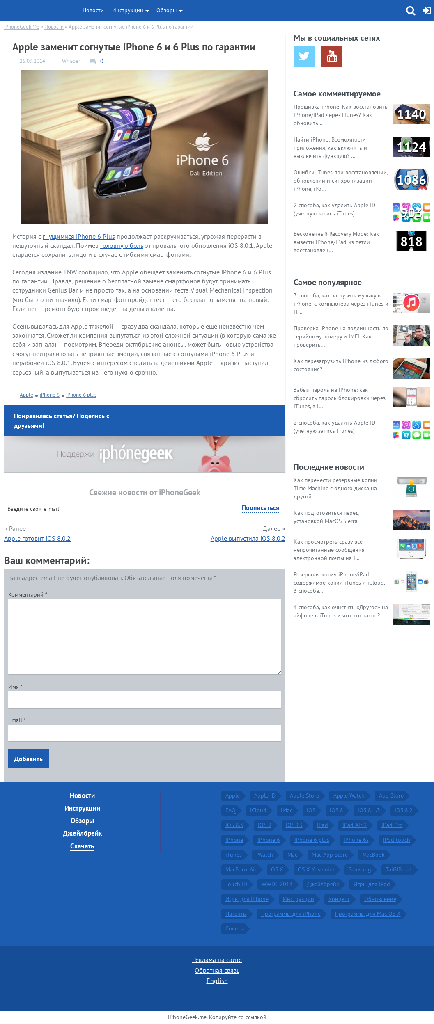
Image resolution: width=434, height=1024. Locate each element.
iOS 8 (336, 810)
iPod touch (396, 839)
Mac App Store (330, 854)
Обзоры (166, 10)
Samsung (360, 869)
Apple (26, 394)
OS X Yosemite (316, 869)
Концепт (339, 899)
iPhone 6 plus (81, 394)
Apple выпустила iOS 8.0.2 (248, 538)
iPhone (234, 839)
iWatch (264, 854)
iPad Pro (392, 825)
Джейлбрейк (82, 833)
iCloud (258, 810)
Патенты (236, 913)
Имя (15, 686)
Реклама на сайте (217, 959)
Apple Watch (349, 795)
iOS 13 (294, 825)
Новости (93, 10)
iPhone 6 (50, 394)
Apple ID (265, 795)
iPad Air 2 (354, 825)
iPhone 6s (356, 839)
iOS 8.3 (234, 825)
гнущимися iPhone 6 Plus (79, 236)
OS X (277, 869)
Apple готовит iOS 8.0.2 (37, 538)
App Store (391, 795)
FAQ (230, 810)
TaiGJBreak (399, 869)
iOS (311, 810)
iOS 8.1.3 (369, 810)
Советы (234, 928)
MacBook (373, 854)
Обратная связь (217, 970)
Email (17, 720)
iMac (286, 810)
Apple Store (304, 795)
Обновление (380, 899)
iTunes (233, 854)
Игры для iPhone (247, 899)
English (217, 980)
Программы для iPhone (291, 913)
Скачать (82, 845)
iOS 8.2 (404, 810)
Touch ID (236, 884)
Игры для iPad (372, 884)
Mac (292, 854)
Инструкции (127, 10)
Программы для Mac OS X (368, 913)
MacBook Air (241, 869)
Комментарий (27, 594)
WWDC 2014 (277, 884)
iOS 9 (264, 825)
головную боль (121, 245)
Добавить (28, 758)
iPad (322, 825)
